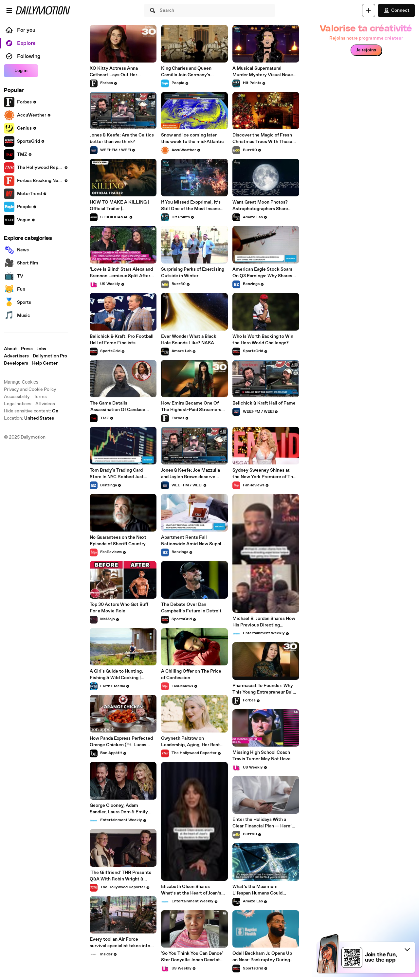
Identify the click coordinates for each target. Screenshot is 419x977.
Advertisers (16, 356)
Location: (29, 418)
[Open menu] (9, 10)
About (10, 349)
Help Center (45, 363)
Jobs (41, 349)
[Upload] (368, 10)
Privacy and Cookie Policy (30, 389)
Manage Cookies (21, 382)
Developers (16, 363)
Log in (20, 71)
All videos (45, 404)
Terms (40, 397)
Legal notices (17, 404)
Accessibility (17, 397)
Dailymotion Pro (50, 356)
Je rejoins (366, 50)
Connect (396, 10)
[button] (407, 949)
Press (27, 349)
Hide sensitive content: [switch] (31, 411)
